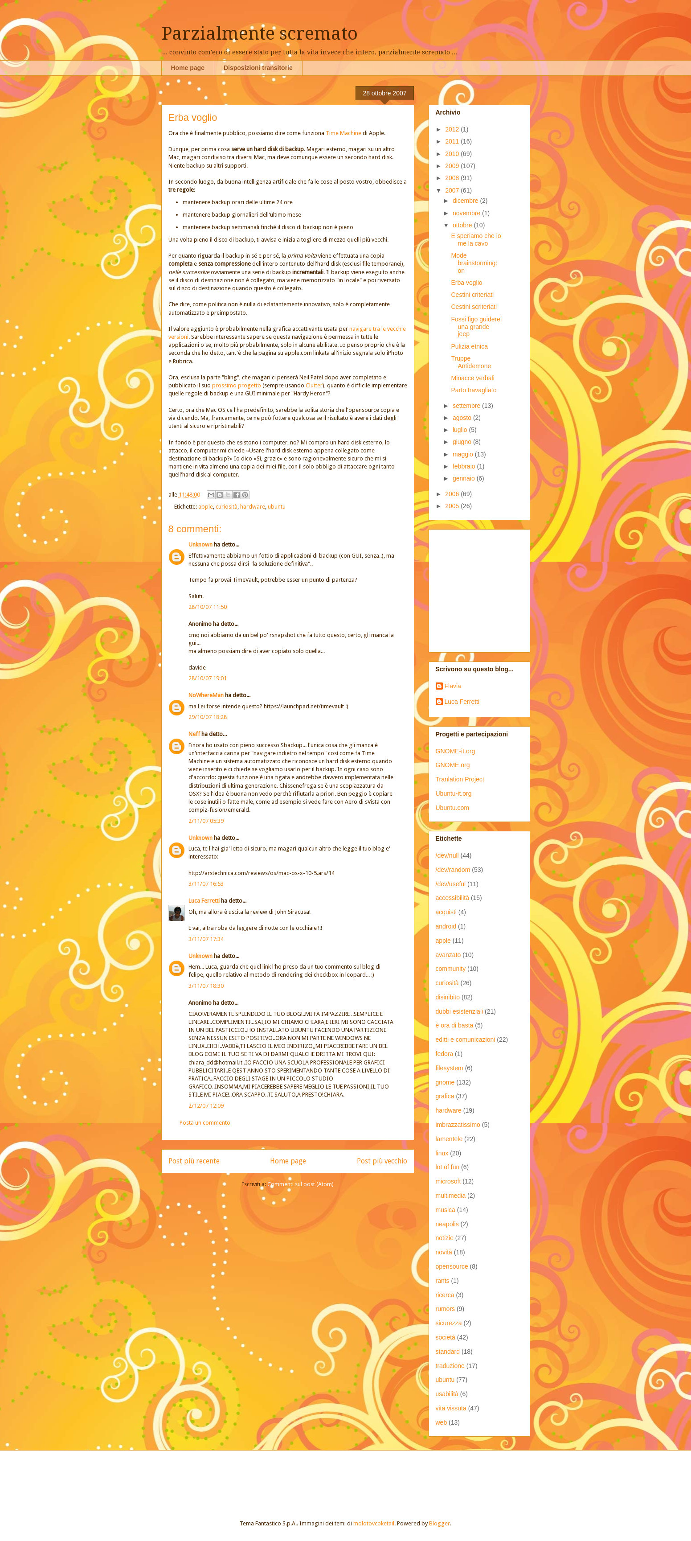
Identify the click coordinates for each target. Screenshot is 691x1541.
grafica (445, 1096)
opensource (452, 1266)
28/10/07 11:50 (207, 607)
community (451, 968)
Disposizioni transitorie (258, 67)
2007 (453, 190)
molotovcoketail (373, 1523)
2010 (453, 153)
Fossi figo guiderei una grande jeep (476, 327)
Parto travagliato (473, 390)
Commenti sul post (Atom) (300, 1184)
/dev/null (447, 855)
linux (442, 1153)
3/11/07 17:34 (206, 939)
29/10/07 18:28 (207, 717)
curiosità (226, 506)
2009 (453, 165)
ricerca (445, 1295)
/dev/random (453, 869)
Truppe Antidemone (471, 362)
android (446, 926)
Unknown (200, 544)
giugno (463, 441)
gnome (445, 1082)
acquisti (446, 912)
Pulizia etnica (469, 346)
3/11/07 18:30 (206, 985)
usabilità (447, 1393)
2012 (453, 129)
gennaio (465, 478)
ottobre (463, 225)
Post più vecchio (382, 1161)
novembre (467, 213)
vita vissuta (451, 1408)
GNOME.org (453, 764)
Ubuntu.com (452, 807)
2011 (453, 141)
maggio (464, 454)
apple (205, 506)
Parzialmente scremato (259, 33)
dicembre (466, 200)
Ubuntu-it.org (454, 793)
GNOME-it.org (455, 751)
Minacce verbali (472, 378)
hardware (252, 506)
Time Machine (343, 133)
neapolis (447, 1224)
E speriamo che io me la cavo (476, 239)
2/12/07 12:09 (206, 1105)
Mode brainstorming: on (474, 263)
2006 (453, 493)
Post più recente (194, 1161)
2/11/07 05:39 (206, 821)
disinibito (448, 997)
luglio (461, 429)
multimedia (451, 1195)
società (445, 1337)
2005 (453, 506)
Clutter (314, 385)
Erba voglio (466, 282)
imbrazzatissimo (458, 1124)
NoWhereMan (206, 695)
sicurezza (449, 1323)
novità (444, 1252)
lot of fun (448, 1167)
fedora (445, 1053)
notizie (445, 1237)
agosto (463, 417)
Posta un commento (205, 1122)
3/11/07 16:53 (206, 883)
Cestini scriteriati (474, 306)
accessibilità (452, 897)
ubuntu (277, 506)
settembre (467, 405)
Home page (187, 67)
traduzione (450, 1365)
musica (445, 1209)
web (441, 1422)
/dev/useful (451, 884)
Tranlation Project (460, 779)
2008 (453, 177)
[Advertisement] (491, 588)
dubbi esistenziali (459, 1011)
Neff (194, 734)
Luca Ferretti (204, 900)
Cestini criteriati (472, 294)
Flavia (453, 686)
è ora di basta (455, 1025)
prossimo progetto (236, 385)
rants (443, 1280)
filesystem (449, 1068)
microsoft (448, 1181)
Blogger (439, 1523)
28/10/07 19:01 (207, 678)
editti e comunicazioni (465, 1039)
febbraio (465, 466)
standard (448, 1351)
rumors (445, 1308)
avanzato (448, 954)
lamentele (449, 1138)
